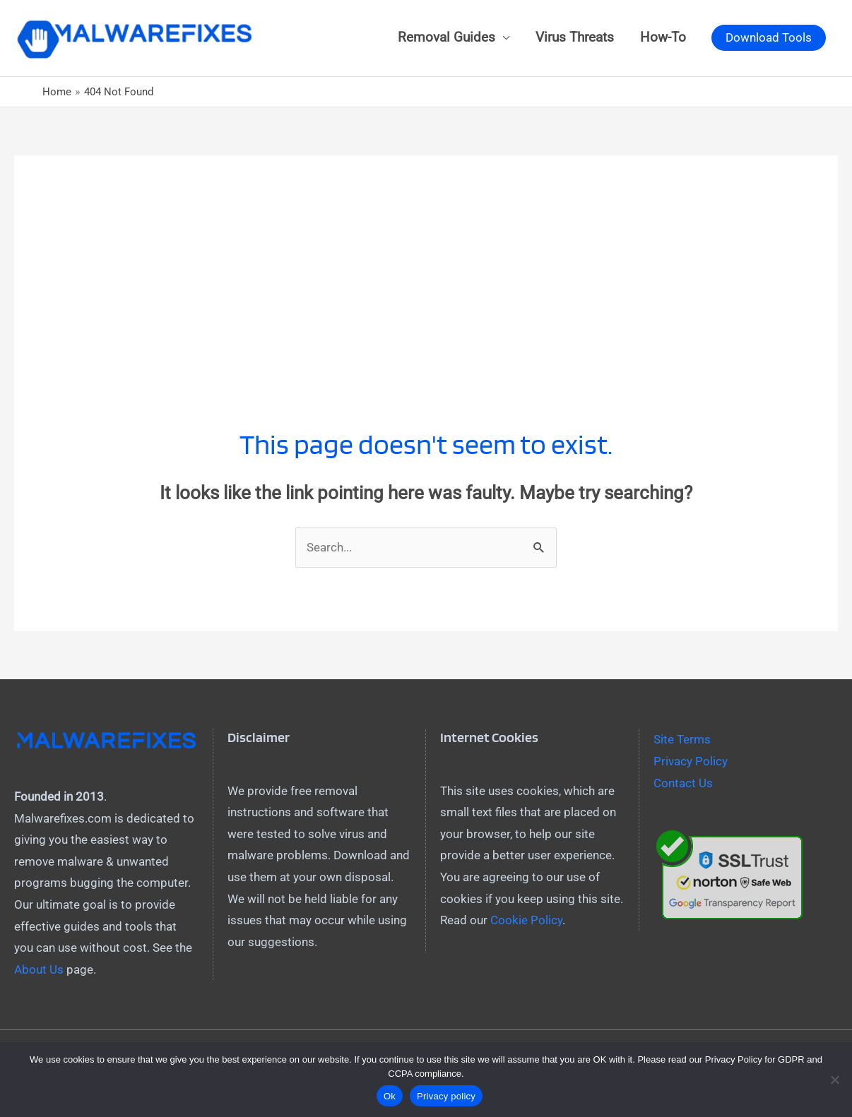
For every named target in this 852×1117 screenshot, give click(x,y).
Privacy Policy (690, 761)
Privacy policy (446, 1096)
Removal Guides (446, 37)
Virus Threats (575, 37)
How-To (663, 37)
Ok (390, 1096)
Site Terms (682, 739)
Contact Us (683, 783)
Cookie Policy (526, 920)
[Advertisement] (426, 254)
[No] (834, 1080)
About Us (39, 969)
